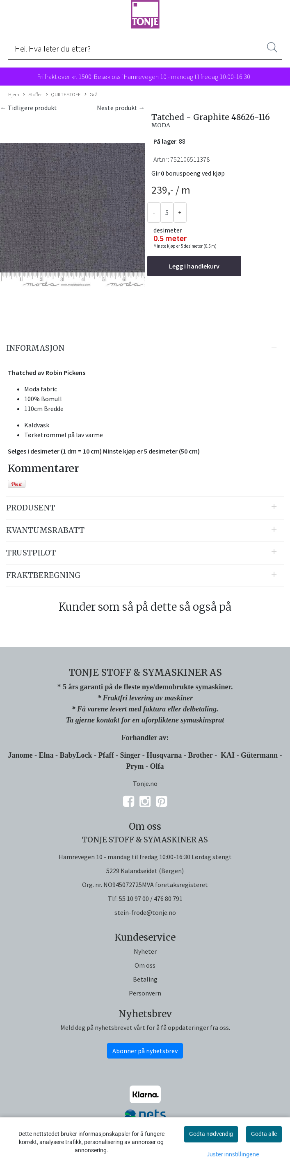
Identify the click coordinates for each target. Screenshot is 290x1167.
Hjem (13, 94)
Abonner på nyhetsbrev (145, 1051)
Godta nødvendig (211, 1134)
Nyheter (145, 951)
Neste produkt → (121, 108)
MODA (160, 125)
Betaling (145, 979)
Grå (91, 94)
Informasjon (35, 348)
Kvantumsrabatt (45, 530)
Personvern (145, 993)
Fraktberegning (43, 575)
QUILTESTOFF (63, 94)
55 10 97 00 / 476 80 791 (151, 898)
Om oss (145, 965)
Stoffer (32, 94)
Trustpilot (31, 553)
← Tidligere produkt (28, 108)
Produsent (30, 507)
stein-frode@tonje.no (145, 912)
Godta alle (264, 1134)
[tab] (145, 348)
